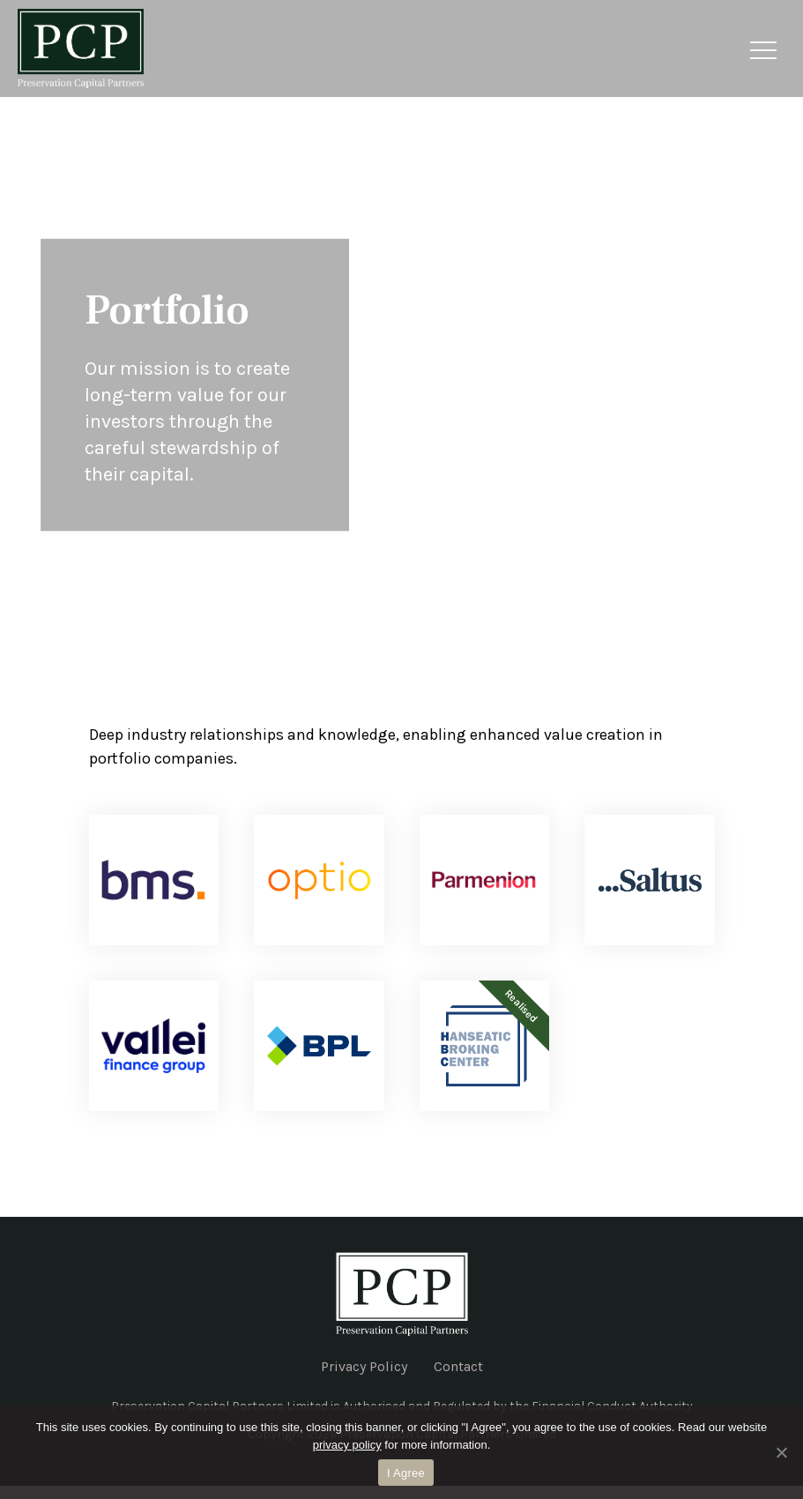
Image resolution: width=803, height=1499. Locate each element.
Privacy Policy (364, 1366)
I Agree (406, 1473)
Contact (458, 1366)
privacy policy (347, 1444)
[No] (781, 1452)
